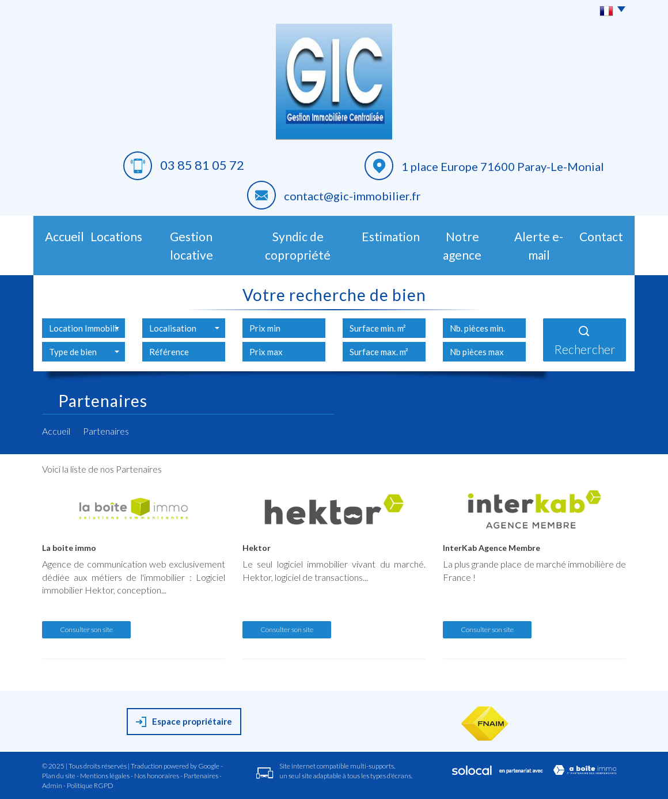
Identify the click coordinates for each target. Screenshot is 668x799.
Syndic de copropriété (298, 245)
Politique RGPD (90, 785)
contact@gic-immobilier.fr (352, 196)
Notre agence (462, 245)
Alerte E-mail (538, 245)
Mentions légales (105, 775)
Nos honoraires (156, 775)
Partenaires (201, 775)
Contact (601, 236)
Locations (116, 236)
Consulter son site (86, 629)
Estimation (391, 236)
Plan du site (58, 775)
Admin (52, 785)
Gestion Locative (191, 245)
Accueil (64, 236)
